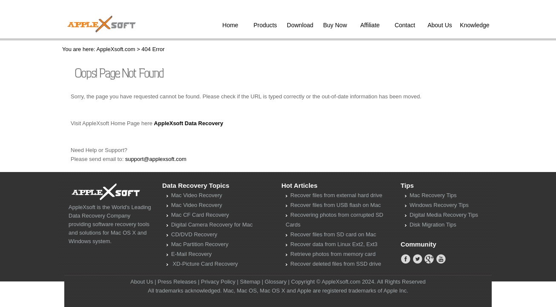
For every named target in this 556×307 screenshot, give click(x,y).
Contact (405, 25)
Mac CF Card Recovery (200, 215)
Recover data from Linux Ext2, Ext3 (333, 244)
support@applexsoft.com (155, 159)
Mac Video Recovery (196, 195)
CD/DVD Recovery (194, 234)
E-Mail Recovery (191, 254)
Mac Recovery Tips (433, 195)
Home (230, 25)
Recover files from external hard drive (336, 195)
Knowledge (474, 25)
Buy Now (335, 25)
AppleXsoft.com (115, 49)
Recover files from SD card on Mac (333, 234)
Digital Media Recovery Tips (444, 215)
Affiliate (370, 25)
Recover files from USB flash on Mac (335, 205)
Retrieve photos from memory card (332, 254)
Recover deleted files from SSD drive (335, 264)
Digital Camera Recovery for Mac (211, 224)
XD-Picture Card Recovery (204, 264)
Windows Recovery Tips (439, 205)
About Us (439, 25)
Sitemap (250, 281)
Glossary (276, 281)
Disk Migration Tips (433, 224)
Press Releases (177, 281)
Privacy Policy (218, 281)
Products (265, 25)
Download (300, 25)
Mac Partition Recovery (199, 244)
